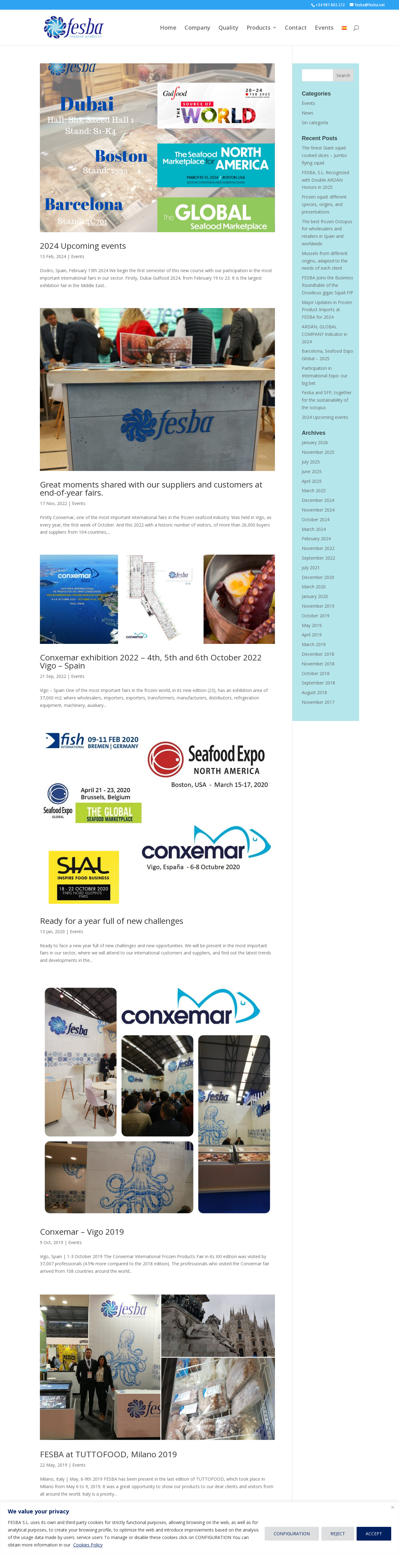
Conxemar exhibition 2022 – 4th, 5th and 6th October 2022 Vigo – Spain (151, 661)
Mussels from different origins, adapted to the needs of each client (325, 260)
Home (168, 28)
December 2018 (318, 654)
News (307, 113)
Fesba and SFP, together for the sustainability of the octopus (327, 400)
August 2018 (314, 692)
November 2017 (318, 702)
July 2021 (311, 568)
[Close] (392, 1507)
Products (259, 28)
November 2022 (318, 548)
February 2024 (316, 539)
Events (324, 28)
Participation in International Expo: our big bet (325, 375)
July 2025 (311, 462)
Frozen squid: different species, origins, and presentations (324, 204)
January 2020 (315, 596)
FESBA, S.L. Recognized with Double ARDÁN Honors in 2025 (325, 179)
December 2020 (318, 577)
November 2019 (318, 606)
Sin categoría (315, 122)
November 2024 (318, 510)
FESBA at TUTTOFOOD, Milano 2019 (108, 1454)
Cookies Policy (88, 1545)
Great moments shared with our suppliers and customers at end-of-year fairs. (151, 488)
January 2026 (315, 442)
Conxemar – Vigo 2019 (82, 1231)
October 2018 (315, 673)
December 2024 (318, 500)
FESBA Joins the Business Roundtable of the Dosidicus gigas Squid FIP (327, 285)
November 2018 (318, 664)
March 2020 (314, 587)
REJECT (337, 1534)
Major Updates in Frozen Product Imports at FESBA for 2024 (327, 309)
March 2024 (314, 529)
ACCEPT (374, 1534)
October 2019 (315, 616)
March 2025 (314, 490)
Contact (296, 28)
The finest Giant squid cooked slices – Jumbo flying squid (324, 155)
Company (197, 28)
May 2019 (312, 625)
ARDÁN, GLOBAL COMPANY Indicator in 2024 (324, 334)
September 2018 (318, 683)
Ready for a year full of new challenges (111, 920)
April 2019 (312, 635)
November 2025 (318, 452)
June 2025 (312, 471)
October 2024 (315, 519)
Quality (228, 28)
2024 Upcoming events (83, 245)
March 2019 (314, 644)
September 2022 (318, 558)
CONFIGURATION (292, 1534)
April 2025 (312, 481)
